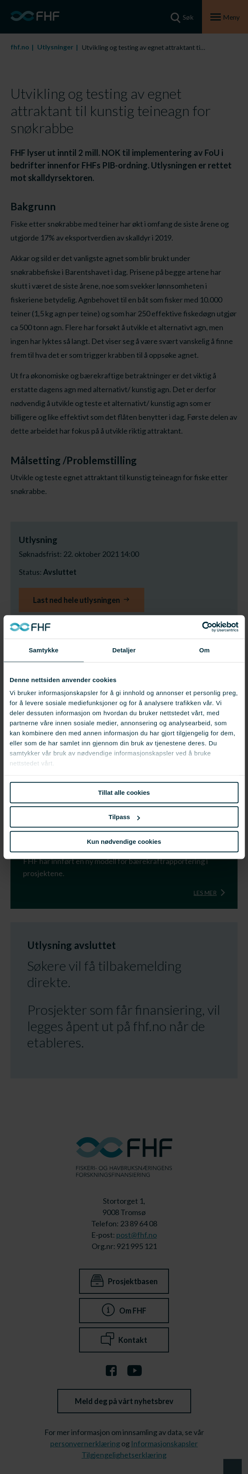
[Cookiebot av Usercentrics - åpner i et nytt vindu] (201, 626)
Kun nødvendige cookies (124, 841)
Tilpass (124, 816)
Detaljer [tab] (124, 650)
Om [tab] (204, 650)
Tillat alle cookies (124, 792)
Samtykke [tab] (44, 650)
